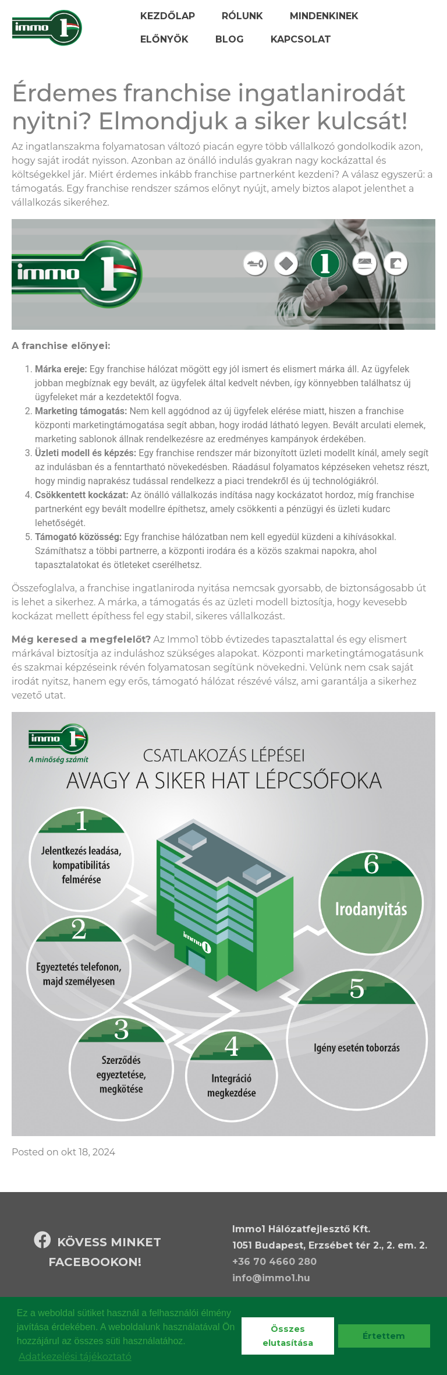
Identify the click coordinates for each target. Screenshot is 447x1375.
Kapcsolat (301, 39)
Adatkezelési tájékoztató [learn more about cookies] (75, 1356)
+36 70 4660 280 (274, 1261)
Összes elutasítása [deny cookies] (287, 1336)
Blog (229, 39)
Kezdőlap (167, 16)
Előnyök (164, 39)
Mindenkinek (324, 16)
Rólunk (242, 16)
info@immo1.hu (271, 1278)
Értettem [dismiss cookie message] (384, 1336)
